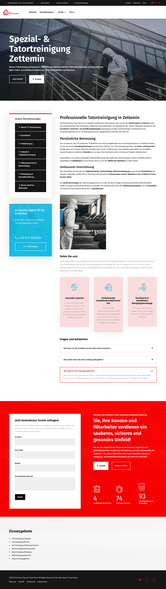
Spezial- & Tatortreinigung (29, 127)
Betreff (45, 464)
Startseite (32, 12)
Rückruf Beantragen (81, 3)
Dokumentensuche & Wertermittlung (27, 164)
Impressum (136, 3)
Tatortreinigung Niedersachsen (23, 549)
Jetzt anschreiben (62, 3)
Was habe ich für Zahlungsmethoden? (79, 371)
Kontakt (128, 3)
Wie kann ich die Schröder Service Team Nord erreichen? (87, 348)
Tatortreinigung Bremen (21, 542)
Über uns (12, 582)
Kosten (61, 12)
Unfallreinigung (25, 144)
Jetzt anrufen (44, 3)
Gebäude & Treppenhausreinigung (27, 153)
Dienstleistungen (46, 12)
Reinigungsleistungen (83, 146)
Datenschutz (42, 582)
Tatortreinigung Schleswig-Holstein (25, 545)
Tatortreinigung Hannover (21, 555)
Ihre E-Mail (45, 451)
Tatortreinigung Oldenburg (21, 552)
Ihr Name (45, 438)
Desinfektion (24, 135)
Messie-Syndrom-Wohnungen (26, 186)
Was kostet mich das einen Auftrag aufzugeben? (83, 360)
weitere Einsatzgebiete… (21, 559)
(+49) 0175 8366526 (28, 237)
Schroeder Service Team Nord (65, 578)
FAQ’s (144, 3)
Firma (71, 12)
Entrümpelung (146, 171)
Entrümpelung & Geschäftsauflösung (26, 175)
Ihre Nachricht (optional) (45, 477)
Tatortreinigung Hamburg (21, 539)
